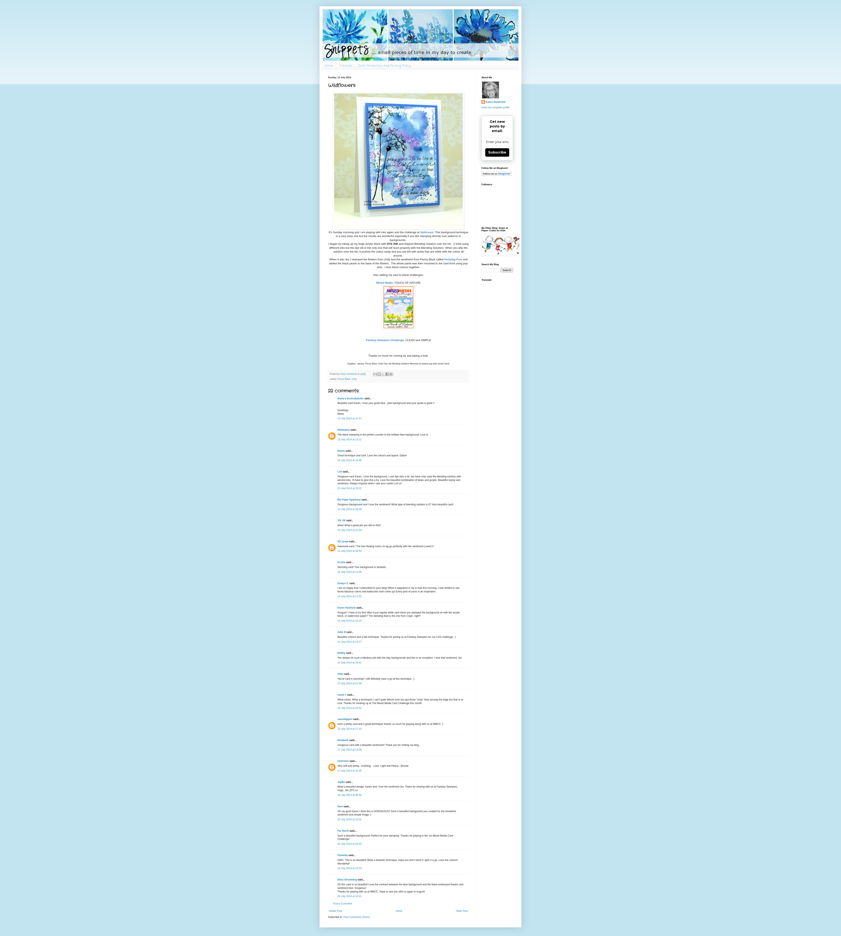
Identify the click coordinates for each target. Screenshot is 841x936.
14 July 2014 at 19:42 (349, 662)
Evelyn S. (343, 583)
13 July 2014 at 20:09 (349, 509)
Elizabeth (343, 740)
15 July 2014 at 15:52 (349, 708)
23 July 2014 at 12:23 (349, 868)
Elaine (341, 450)
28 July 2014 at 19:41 (349, 896)
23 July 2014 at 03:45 (349, 843)
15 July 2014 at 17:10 (349, 728)
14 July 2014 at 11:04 (349, 572)
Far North (343, 830)
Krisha (341, 562)
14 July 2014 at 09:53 (349, 550)
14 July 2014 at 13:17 (349, 641)
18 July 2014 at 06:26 (349, 795)
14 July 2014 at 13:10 (349, 620)
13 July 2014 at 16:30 (349, 460)
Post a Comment (342, 903)
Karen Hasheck (346, 607)
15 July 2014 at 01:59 (349, 683)
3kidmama (343, 429)
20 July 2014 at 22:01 (349, 819)
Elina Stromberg (347, 879)
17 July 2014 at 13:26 (349, 749)
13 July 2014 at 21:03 (349, 530)
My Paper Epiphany (349, 499)
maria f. (341, 694)
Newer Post (335, 911)
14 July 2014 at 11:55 (349, 596)
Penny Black (344, 379)
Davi (340, 806)
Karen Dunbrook (495, 102)
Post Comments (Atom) (356, 917)
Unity (354, 379)
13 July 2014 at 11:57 (349, 418)
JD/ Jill (341, 520)
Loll (339, 471)
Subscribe (497, 152)
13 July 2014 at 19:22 (349, 488)
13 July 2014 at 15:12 (349, 439)
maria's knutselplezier (350, 398)
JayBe (341, 782)
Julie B (341, 632)
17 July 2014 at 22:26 (349, 770)
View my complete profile (495, 107)
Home (329, 66)
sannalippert (344, 719)
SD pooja (342, 541)
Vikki (340, 674)
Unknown (343, 761)
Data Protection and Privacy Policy (384, 66)
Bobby (341, 652)
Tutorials (345, 66)
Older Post (462, 911)
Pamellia (342, 855)
